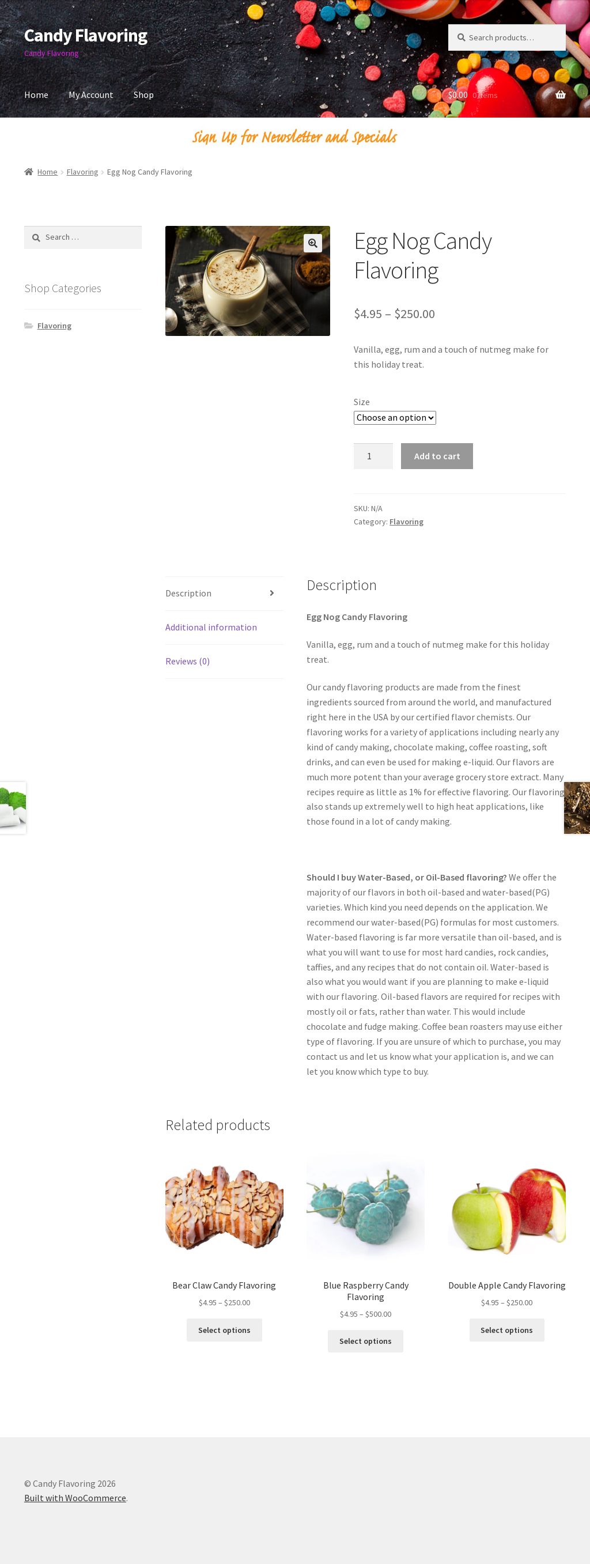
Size (362, 401)
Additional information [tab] (211, 627)
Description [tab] (188, 593)
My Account (91, 94)
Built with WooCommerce (75, 1497)
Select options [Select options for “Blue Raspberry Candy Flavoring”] (365, 1341)
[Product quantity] (373, 456)
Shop (144, 94)
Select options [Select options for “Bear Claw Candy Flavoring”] (224, 1330)
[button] (313, 243)
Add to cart (437, 456)
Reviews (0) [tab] (187, 661)
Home (36, 94)
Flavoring (83, 172)
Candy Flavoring (85, 35)
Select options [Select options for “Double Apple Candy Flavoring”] (507, 1330)
